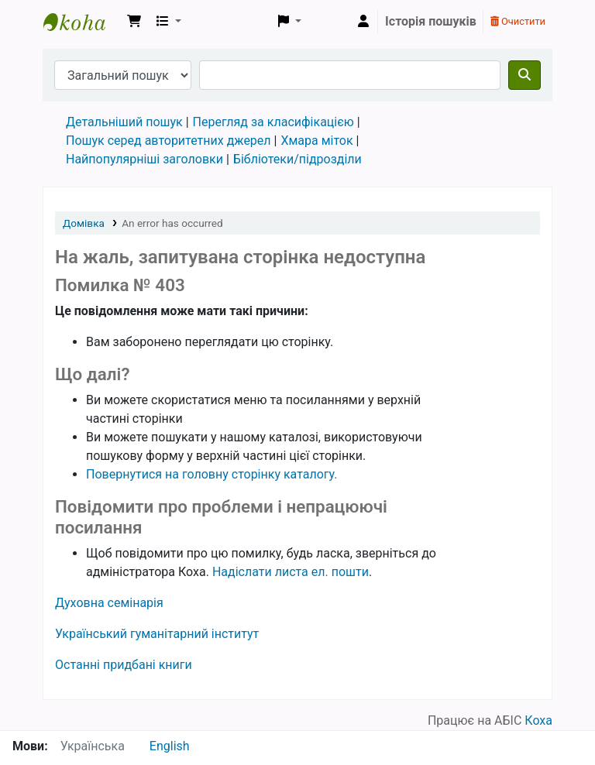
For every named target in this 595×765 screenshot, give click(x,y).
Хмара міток (316, 140)
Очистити (517, 21)
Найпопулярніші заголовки (144, 159)
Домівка (84, 223)
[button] (134, 21)
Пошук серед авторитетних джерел (168, 140)
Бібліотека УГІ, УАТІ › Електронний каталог (82, 21)
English (170, 746)
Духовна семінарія (109, 602)
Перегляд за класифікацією (273, 122)
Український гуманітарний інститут (157, 633)
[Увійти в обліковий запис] (363, 21)
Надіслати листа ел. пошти (290, 571)
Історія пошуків (430, 21)
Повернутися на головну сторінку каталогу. (211, 474)
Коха (538, 720)
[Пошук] (524, 75)
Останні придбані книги (123, 664)
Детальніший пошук (124, 122)
